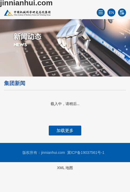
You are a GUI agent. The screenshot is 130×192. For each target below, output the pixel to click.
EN (111, 12)
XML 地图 (65, 168)
